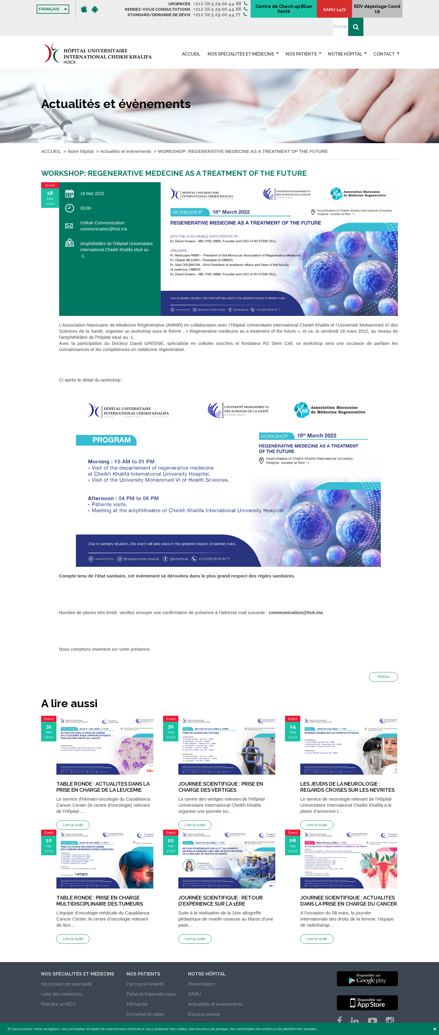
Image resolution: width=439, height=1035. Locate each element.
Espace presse (204, 996)
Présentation (201, 966)
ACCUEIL (194, 36)
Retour (383, 659)
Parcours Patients (145, 966)
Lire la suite (73, 807)
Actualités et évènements (126, 133)
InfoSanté (137, 986)
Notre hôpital (346, 36)
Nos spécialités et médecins (243, 36)
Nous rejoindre (204, 1006)
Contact (384, 36)
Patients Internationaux (151, 976)
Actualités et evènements (215, 986)
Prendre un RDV (58, 986)
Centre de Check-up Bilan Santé (302, 9)
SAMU (194, 976)
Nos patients (302, 36)
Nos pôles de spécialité (66, 966)
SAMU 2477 (340, 12)
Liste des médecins (61, 976)
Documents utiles (145, 996)
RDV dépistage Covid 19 (369, 11)
